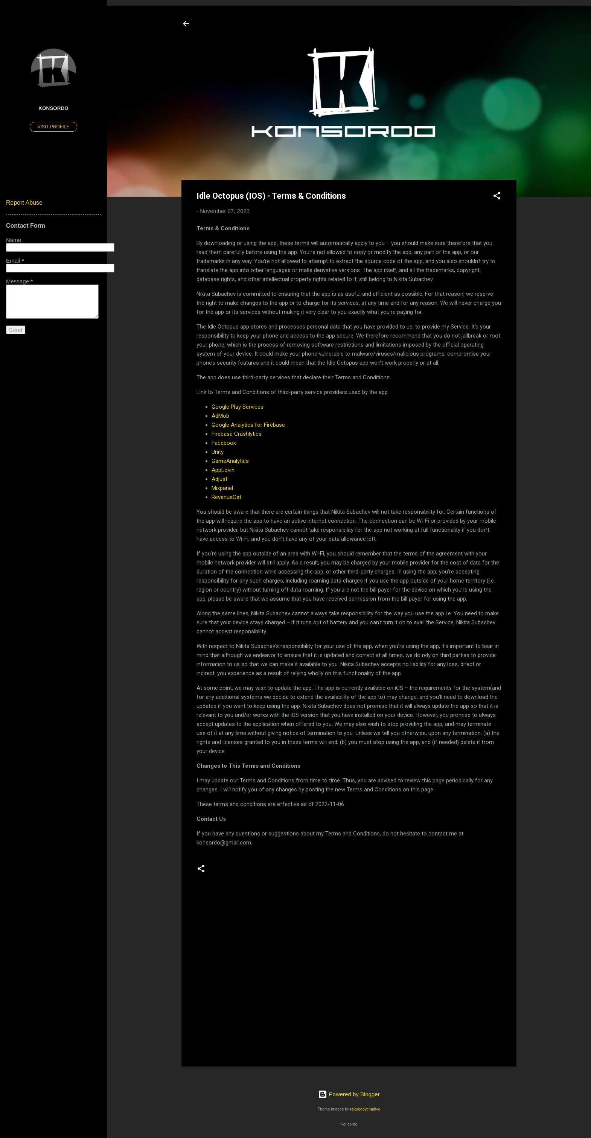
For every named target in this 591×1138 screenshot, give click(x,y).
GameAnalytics (230, 461)
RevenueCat (226, 497)
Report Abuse (24, 202)
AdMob (220, 415)
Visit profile (53, 126)
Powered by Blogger (348, 1094)
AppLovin (223, 470)
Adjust (219, 479)
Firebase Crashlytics (237, 434)
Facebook (224, 443)
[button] (496, 197)
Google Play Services (238, 406)
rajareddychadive (365, 1109)
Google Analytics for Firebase (248, 424)
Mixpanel (222, 488)
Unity (218, 452)
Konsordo (53, 108)
